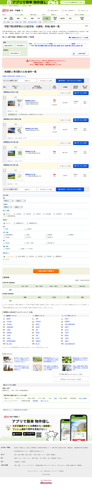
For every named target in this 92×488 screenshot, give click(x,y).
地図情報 (79, 465)
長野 (37, 318)
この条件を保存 (81, 53)
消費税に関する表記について (37, 451)
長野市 (67, 327)
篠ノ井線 (9, 343)
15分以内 (59, 214)
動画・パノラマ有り (27, 248)
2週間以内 (58, 256)
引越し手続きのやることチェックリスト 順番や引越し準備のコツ (21, 367)
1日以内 (31, 256)
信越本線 (9, 332)
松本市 (67, 318)
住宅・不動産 (83, 398)
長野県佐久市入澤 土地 (10, 142)
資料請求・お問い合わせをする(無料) (70, 80)
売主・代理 (30, 243)
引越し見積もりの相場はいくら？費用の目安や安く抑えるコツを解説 (50, 367)
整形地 (71, 234)
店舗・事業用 (21, 454)
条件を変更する (15, 53)
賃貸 (55, 398)
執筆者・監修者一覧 (71, 465)
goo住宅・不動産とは (19, 447)
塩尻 (37, 335)
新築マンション (18, 458)
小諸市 (67, 338)
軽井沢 (37, 324)
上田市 (67, 332)
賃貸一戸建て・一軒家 (31, 454)
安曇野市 (67, 321)
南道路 (50, 234)
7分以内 (38, 214)
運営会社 (61, 471)
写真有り (8, 248)
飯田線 (8, 318)
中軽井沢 (38, 321)
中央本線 (9, 321)
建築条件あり (33, 223)
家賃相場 (35, 400)
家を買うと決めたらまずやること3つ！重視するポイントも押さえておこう (22, 359)
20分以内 (69, 214)
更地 (7, 229)
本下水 (29, 237)
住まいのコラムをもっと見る (71, 379)
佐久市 (67, 330)
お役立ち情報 (4, 465)
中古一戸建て (43, 458)
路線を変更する (9, 45)
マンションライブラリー (28, 465)
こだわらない (10, 256)
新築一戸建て (35, 458)
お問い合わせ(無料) (81, 93)
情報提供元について (8, 409)
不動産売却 (17, 461)
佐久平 (37, 338)
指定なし (8, 214)
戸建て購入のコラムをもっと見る (71, 374)
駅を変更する (21, 45)
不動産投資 (53, 458)
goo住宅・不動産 (5, 447)
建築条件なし (20, 223)
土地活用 (23, 461)
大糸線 (8, 335)
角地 (28, 234)
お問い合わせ (47, 471)
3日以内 (40, 256)
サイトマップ (55, 471)
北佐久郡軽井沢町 (70, 343)
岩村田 (37, 327)
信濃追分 (38, 341)
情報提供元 (70, 447)
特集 (15, 465)
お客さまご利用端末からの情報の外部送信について (38, 447)
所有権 (7, 243)
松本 (37, 330)
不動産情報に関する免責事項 (21, 409)
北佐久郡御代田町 (70, 324)
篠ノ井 (37, 343)
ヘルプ (41, 471)
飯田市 (67, 335)
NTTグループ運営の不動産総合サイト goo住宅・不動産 (17, 5)
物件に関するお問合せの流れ (59, 447)
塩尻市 (67, 341)
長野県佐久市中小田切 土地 (12, 119)
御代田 (37, 332)
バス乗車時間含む (11, 216)
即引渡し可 (51, 243)
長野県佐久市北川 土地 (10, 92)
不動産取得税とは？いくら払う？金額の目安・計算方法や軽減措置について (50, 359)
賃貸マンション (41, 454)
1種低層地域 (9, 234)
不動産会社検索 (39, 465)
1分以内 (18, 214)
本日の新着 (21, 256)
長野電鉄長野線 (11, 341)
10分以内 (48, 214)
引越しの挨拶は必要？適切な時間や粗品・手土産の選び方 (80, 367)
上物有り (29, 229)
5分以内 (28, 214)
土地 (48, 458)
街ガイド (54, 465)
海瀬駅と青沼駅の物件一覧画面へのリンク (14, 76)
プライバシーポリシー (32, 471)
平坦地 (7, 237)
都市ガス (50, 237)
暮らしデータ (44, 400)
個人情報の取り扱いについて (21, 451)
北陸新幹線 (10, 327)
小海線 (8, 330)
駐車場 (48, 454)
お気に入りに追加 (46, 80)
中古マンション (27, 458)
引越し (19, 465)
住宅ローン (60, 458)
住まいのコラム (61, 465)
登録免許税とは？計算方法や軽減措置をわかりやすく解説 (80, 359)
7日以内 (49, 256)
